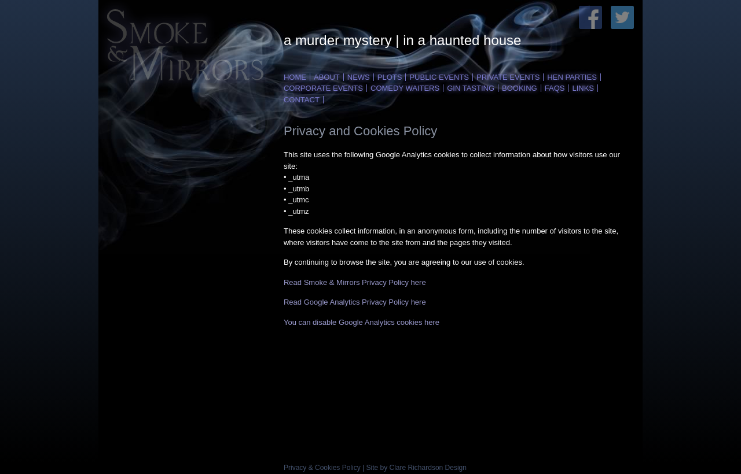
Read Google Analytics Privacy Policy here (355, 302)
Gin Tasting (470, 88)
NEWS (358, 77)
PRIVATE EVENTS (508, 77)
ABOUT (327, 77)
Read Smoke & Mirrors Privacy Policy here (355, 282)
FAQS (555, 88)
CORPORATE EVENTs (323, 88)
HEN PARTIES (571, 77)
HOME (295, 77)
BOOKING (519, 88)
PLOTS (389, 77)
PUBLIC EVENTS (439, 77)
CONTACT (302, 99)
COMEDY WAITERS (404, 88)
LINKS (583, 88)
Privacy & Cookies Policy (322, 468)
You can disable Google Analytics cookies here (361, 322)
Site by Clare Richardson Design (416, 468)
